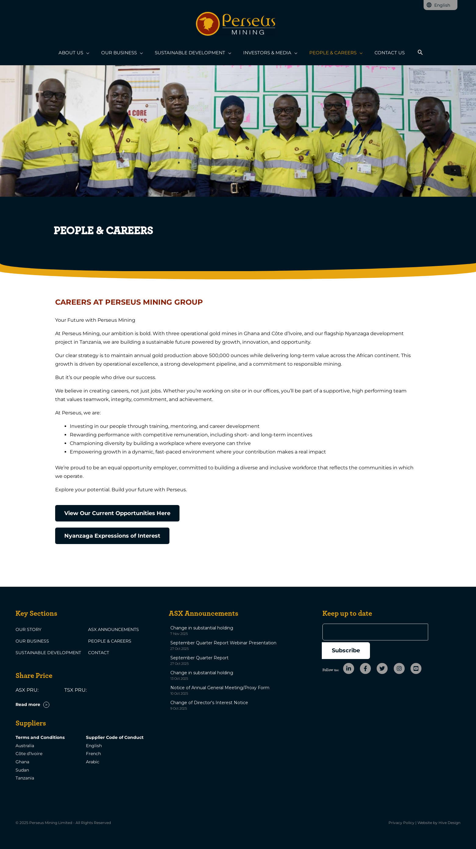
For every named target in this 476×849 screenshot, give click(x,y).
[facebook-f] (367, 650)
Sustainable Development (48, 652)
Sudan (22, 769)
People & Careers (109, 641)
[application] (93, 53)
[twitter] (384, 650)
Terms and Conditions (40, 737)
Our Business (32, 641)
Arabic (92, 762)
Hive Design (449, 822)
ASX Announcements (113, 629)
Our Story (28, 629)
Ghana (22, 762)
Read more (28, 704)
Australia (25, 745)
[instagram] (401, 650)
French (93, 753)
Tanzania (25, 777)
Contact (98, 652)
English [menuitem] (442, 5)
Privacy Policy (401, 822)
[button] (412, 53)
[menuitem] (440, 5)
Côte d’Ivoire (29, 753)
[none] (440, 5)
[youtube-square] (416, 650)
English (94, 745)
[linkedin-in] (351, 650)
